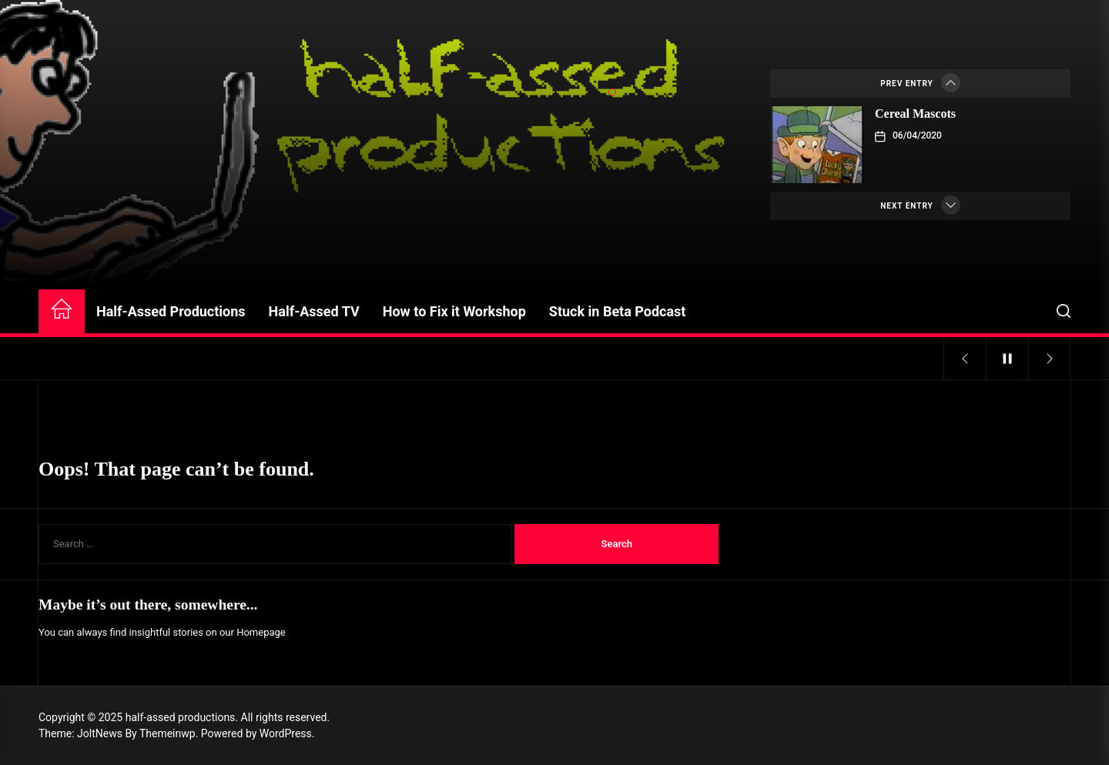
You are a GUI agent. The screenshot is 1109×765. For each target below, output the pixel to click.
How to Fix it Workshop (454, 311)
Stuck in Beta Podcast (617, 311)
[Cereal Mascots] (817, 144)
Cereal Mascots (915, 113)
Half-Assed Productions (171, 311)
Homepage (261, 632)
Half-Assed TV (314, 311)
